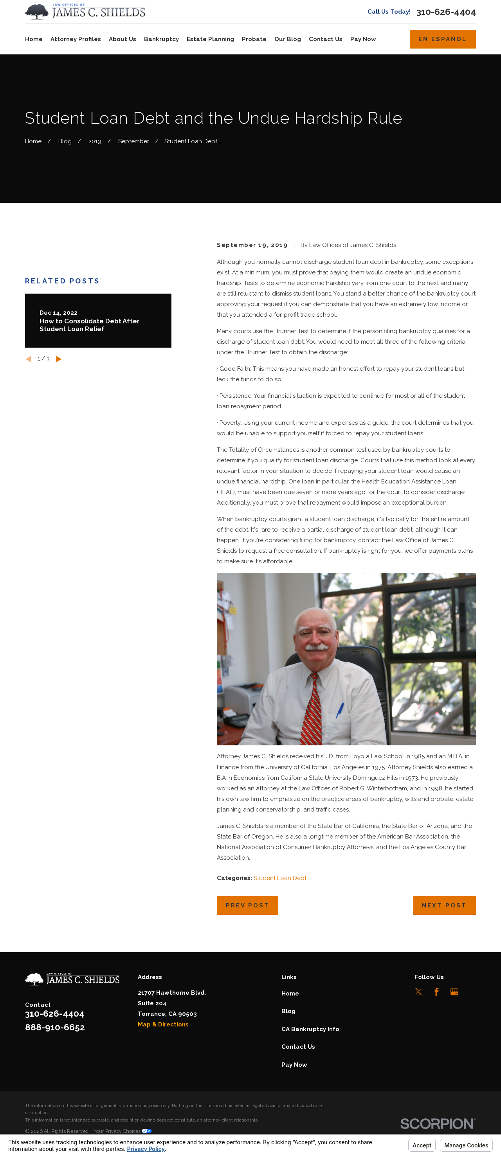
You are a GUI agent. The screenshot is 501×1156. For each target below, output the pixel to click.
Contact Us (298, 1046)
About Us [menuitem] (122, 39)
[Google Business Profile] (454, 992)
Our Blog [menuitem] (287, 39)
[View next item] (59, 359)
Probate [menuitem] (254, 39)
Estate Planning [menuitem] (210, 39)
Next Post (444, 905)
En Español (442, 39)
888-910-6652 (55, 1027)
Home (290, 993)
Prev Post (248, 905)
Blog (288, 1011)
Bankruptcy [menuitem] (161, 39)
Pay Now (294, 1064)
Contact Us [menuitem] (325, 39)
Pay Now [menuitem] (363, 39)
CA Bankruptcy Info (310, 1029)
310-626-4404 (446, 11)
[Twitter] (418, 992)
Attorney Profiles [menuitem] (75, 39)
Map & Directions (163, 1024)
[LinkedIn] (472, 992)
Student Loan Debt (280, 878)
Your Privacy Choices (122, 1131)
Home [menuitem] (34, 39)
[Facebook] (437, 992)
